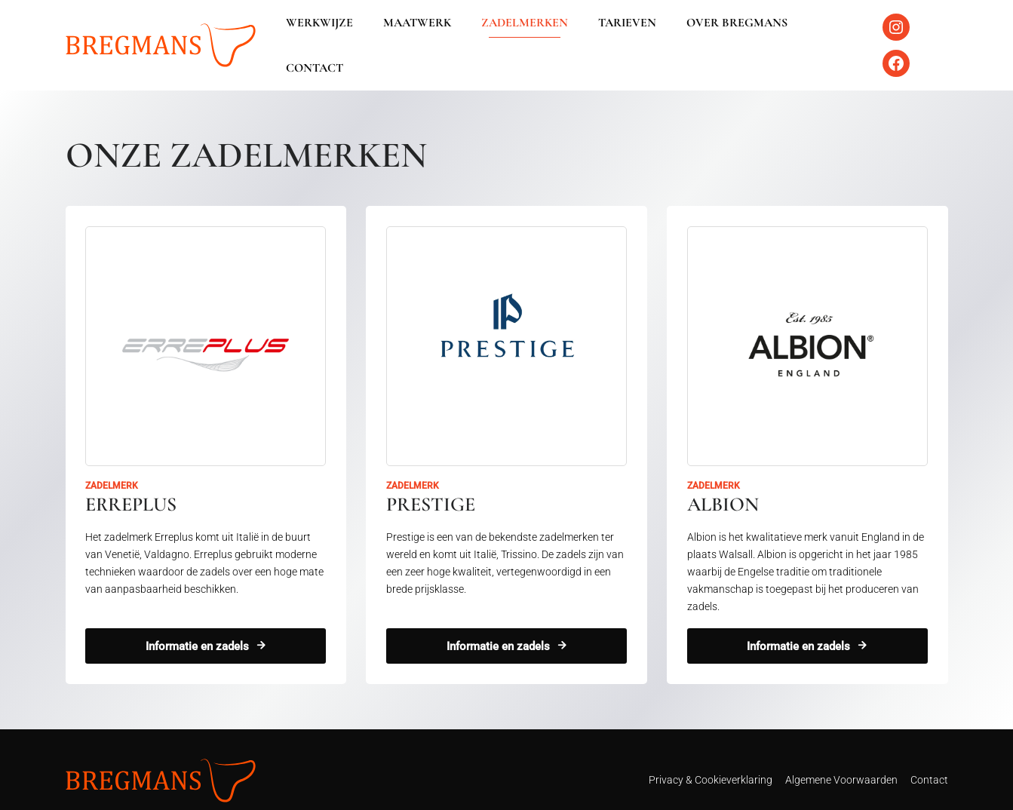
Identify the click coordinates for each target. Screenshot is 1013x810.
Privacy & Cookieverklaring (710, 759)
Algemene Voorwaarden (841, 759)
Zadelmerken (520, 34)
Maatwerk (419, 34)
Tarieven (617, 34)
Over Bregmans (721, 34)
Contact (824, 34)
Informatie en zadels (196, 625)
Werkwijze (327, 34)
